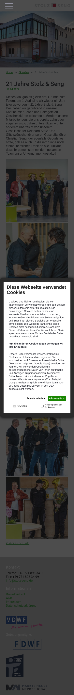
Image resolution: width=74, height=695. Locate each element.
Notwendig (22, 406)
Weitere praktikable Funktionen (54, 406)
